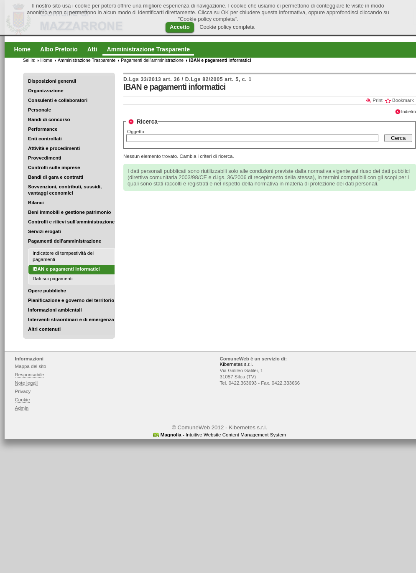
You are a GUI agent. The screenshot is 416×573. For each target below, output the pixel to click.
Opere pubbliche (47, 290)
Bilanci (36, 202)
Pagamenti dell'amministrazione (64, 240)
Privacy (23, 391)
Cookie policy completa (227, 27)
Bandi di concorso (49, 119)
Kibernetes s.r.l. (236, 364)
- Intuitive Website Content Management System (223, 434)
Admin (22, 408)
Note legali (26, 382)
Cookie (22, 399)
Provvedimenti (44, 157)
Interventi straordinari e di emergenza (71, 319)
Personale (39, 109)
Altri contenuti (44, 329)
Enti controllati (45, 138)
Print (378, 100)
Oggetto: (136, 131)
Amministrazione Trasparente (86, 60)
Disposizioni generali (52, 81)
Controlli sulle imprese (54, 167)
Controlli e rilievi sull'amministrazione (71, 221)
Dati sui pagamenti (53, 278)
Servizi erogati (44, 231)
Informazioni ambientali (55, 309)
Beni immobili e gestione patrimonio (69, 212)
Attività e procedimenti (54, 148)
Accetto (180, 27)
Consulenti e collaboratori (57, 100)
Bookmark (403, 100)
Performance (43, 129)
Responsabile (29, 374)
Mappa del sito (30, 366)
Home (46, 60)
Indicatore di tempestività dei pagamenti (63, 256)
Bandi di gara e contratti (55, 177)
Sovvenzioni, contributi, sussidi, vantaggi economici (65, 189)
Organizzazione (46, 90)
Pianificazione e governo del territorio (71, 300)
